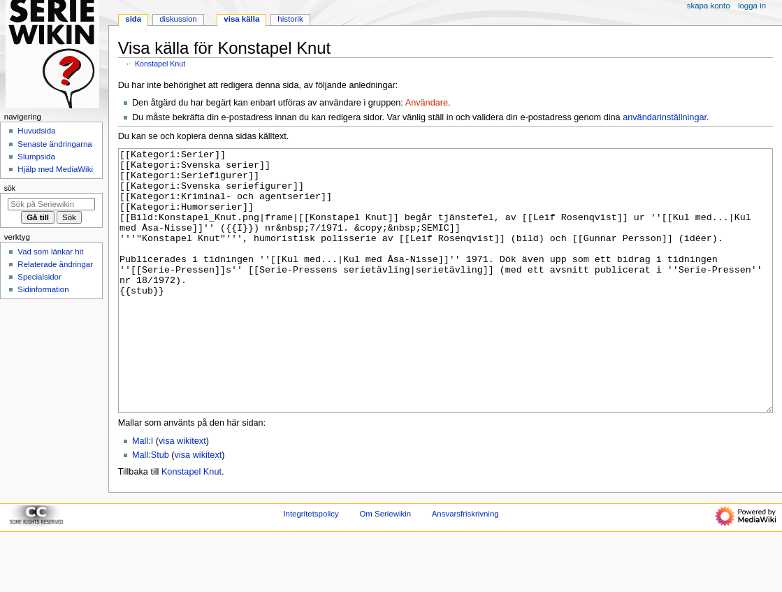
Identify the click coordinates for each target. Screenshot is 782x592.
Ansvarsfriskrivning (465, 566)
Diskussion (177, 19)
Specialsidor (39, 277)
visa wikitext (182, 493)
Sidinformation (42, 289)
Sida (133, 19)
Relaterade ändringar (55, 264)
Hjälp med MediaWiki (55, 169)
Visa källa (241, 19)
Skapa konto (708, 5)
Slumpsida (36, 156)
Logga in (752, 5)
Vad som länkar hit (50, 251)
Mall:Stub (150, 507)
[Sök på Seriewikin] (51, 204)
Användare (426, 103)
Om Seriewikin (385, 566)
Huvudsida (36, 131)
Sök (9, 188)
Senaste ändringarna (54, 144)
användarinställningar (665, 117)
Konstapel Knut (160, 63)
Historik (290, 19)
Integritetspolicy (310, 566)
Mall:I (142, 493)
